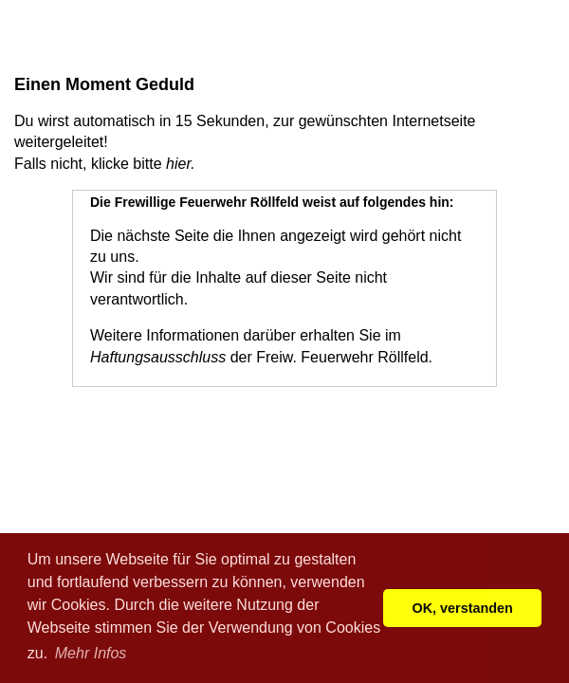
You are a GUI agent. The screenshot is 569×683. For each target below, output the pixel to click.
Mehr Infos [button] (91, 653)
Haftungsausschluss (158, 357)
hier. (180, 164)
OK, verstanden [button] (463, 608)
